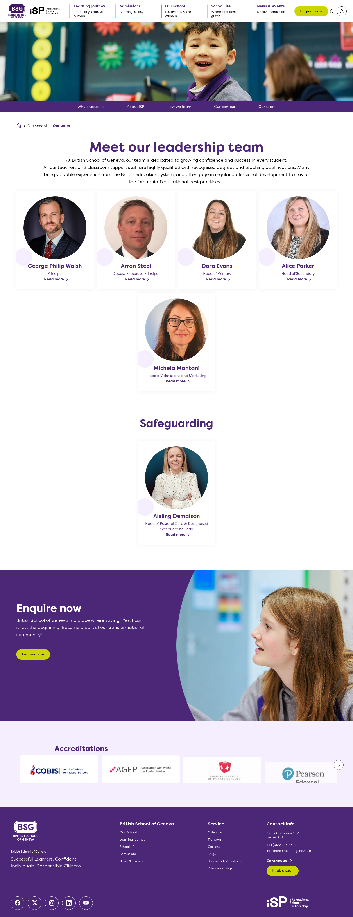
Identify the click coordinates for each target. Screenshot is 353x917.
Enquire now (311, 11)
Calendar (215, 832)
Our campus (225, 107)
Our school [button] (175, 6)
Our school (37, 126)
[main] (176, 469)
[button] (342, 11)
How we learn (179, 107)
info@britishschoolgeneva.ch (289, 851)
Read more (54, 279)
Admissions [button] (130, 6)
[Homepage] (21, 125)
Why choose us (90, 107)
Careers (214, 847)
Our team (267, 107)
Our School (128, 832)
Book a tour (282, 870)
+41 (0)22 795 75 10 (282, 845)
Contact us (277, 861)
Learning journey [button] (89, 6)
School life (128, 847)
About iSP (135, 107)
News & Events (131, 861)
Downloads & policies (224, 861)
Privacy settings (220, 868)
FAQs (212, 854)
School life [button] (221, 6)
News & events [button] (271, 6)
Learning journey (132, 839)
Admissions (128, 854)
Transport (215, 839)
